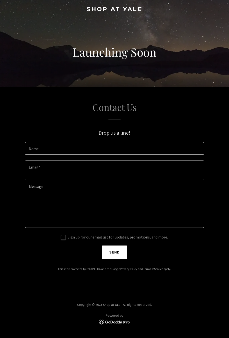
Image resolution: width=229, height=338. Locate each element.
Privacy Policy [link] (128, 269)
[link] (114, 9)
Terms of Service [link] (153, 269)
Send (114, 252)
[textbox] (114, 148)
